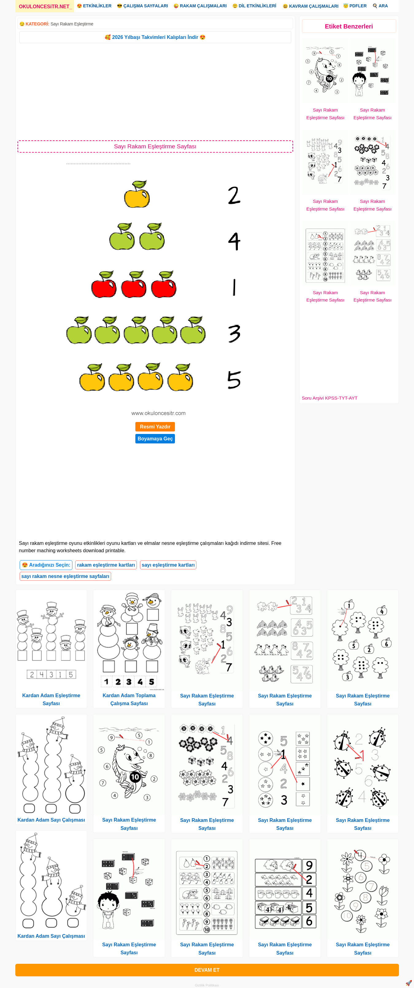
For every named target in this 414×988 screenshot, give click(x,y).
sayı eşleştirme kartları (168, 565)
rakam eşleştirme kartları (106, 565)
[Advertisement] (155, 91)
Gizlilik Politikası (207, 985)
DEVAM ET (207, 970)
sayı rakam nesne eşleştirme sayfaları (65, 576)
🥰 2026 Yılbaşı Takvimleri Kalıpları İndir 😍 (155, 37)
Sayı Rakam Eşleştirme (72, 23)
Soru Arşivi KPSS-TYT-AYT (330, 398)
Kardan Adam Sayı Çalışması (51, 820)
